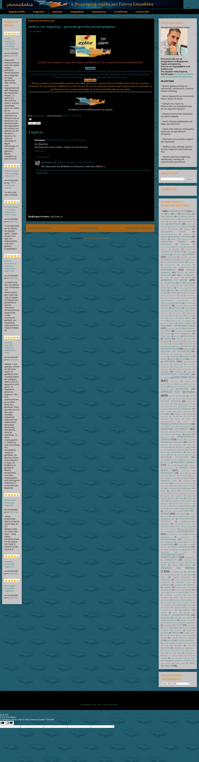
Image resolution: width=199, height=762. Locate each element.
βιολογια (183, 275)
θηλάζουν (164, 389)
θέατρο (164, 386)
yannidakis (47, 162)
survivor (164, 658)
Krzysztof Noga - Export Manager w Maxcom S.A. (11, 173)
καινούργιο (165, 406)
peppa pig (183, 648)
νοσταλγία (173, 478)
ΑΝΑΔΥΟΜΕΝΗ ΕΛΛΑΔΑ (173, 231)
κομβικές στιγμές (185, 432)
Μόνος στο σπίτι (188, 460)
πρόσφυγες (188, 526)
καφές (188, 419)
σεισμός (190, 542)
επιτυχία (164, 356)
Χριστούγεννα (184, 610)
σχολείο (188, 565)
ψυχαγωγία (165, 618)
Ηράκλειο (174, 381)
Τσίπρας (187, 590)
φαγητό (176, 597)
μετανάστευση (176, 452)
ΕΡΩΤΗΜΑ (169, 361)
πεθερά (163, 501)
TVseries (174, 661)
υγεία (183, 592)
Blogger (114, 704)
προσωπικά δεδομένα (169, 529)
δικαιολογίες (176, 313)
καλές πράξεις (166, 411)
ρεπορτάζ (184, 537)
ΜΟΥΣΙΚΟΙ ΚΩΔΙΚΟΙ (184, 462)
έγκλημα (192, 321)
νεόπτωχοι (165, 476)
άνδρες (163, 239)
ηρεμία (187, 381)
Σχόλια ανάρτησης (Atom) (96, 238)
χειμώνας (189, 608)
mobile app (167, 643)
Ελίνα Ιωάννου (189, 336)
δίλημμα (189, 313)
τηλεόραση (165, 585)
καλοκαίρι (165, 414)
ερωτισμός (165, 364)
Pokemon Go (179, 650)
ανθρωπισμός (166, 244)
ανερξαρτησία (186, 239)
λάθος (190, 442)
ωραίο (184, 618)
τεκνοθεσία (172, 575)
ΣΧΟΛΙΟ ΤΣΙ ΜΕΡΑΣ (71, 115)
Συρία (190, 562)
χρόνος (163, 612)
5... (190, 214)
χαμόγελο (189, 605)
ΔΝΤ (173, 316)
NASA (163, 645)
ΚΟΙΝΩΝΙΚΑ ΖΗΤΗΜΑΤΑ (174, 428)
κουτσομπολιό (166, 434)
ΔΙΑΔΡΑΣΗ (165, 305)
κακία (190, 406)
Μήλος (189, 452)
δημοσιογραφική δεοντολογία (174, 300)
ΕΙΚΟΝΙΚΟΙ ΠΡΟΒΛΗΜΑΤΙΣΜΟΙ (178, 325)
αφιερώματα (99, 11)
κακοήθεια (164, 409)
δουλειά (190, 316)
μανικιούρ (164, 450)
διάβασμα (178, 303)
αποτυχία (189, 252)
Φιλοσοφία (168, 602)
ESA (178, 628)
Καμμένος (178, 414)
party (175, 648)
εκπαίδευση (120, 11)
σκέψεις (170, 544)
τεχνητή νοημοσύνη (182, 577)
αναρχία (164, 237)
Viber (191, 661)
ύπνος (189, 595)
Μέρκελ (163, 452)
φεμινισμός (165, 600)
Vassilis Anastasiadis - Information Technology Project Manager (11, 43)
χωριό (175, 613)
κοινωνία (172, 427)
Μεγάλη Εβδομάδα (178, 450)
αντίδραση (179, 247)
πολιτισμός (180, 514)
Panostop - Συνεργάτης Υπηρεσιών (9, 564)
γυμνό (190, 290)
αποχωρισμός (177, 254)
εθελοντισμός (169, 323)
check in (166, 628)
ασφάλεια (191, 262)
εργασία (164, 359)
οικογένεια (187, 481)
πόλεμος (191, 508)
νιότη (165, 478)
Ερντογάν (182, 359)
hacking (189, 635)
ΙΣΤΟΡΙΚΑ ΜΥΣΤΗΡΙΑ (170, 401)
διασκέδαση (176, 308)
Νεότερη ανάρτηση (39, 228)
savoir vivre (167, 656)
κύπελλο (180, 440)
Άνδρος (174, 239)
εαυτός (163, 321)
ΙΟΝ (190, 396)
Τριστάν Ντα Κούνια (184, 587)
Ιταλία (189, 401)
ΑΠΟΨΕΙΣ (190, 254)
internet (164, 638)
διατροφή (188, 308)
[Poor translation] (9, 723)
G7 (185, 633)
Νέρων (174, 476)
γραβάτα (181, 290)
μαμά (191, 447)
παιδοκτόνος (186, 491)
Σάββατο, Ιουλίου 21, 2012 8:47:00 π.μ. (76, 162)
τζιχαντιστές (165, 582)
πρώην (169, 534)
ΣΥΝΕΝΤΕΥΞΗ (170, 560)
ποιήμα (163, 508)
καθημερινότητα (187, 404)
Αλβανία (164, 229)
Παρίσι (173, 498)
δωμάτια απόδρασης (176, 318)
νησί (193, 476)
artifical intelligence (168, 620)
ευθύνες (175, 369)
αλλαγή (175, 229)
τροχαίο (178, 590)
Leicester (185, 638)
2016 (169, 214)
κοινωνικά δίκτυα (185, 426)
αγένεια (186, 216)
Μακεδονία (183, 447)
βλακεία (192, 275)
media (179, 640)
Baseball (164, 623)
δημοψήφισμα (166, 303)
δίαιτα (189, 306)
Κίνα (186, 421)
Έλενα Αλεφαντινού (183, 333)
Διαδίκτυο (189, 303)
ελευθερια (177, 336)
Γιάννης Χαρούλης (185, 288)
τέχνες (189, 575)
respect (179, 653)
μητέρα (163, 455)
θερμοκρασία (175, 387)
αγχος (190, 219)
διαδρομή (179, 306)
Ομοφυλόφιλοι (187, 486)
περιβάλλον (188, 501)
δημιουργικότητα (169, 298)
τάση (163, 575)
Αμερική (187, 229)
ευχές (189, 372)
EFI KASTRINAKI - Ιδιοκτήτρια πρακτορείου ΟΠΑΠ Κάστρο (11, 211)
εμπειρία (57, 11)
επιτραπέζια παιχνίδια (182, 354)
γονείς (172, 290)
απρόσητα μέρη (186, 257)
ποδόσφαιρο (187, 506)
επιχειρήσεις (174, 356)
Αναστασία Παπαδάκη (180, 236)
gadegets (191, 633)
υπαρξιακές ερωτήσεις (173, 595)
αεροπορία (173, 221)
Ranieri (170, 653)
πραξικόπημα (176, 516)
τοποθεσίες (178, 585)
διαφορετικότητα (167, 311)
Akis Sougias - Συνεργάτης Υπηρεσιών (10, 588)
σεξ (162, 545)
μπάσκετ (180, 465)
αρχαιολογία (172, 260)
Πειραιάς (171, 501)
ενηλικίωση (165, 344)
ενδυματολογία (177, 341)
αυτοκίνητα (186, 265)
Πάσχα (181, 498)
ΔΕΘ (181, 293)
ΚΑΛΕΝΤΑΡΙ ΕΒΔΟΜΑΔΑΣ (181, 409)
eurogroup (165, 630)
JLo (171, 638)
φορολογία (180, 602)
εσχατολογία (178, 364)
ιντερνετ (182, 396)
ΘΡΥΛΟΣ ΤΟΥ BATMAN (178, 392)
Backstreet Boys (186, 620)
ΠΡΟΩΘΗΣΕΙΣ (187, 531)
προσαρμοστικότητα (183, 524)
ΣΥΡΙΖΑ (163, 565)
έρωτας (192, 359)
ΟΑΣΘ (188, 478)
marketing (170, 640)
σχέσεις (175, 565)
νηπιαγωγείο (183, 476)
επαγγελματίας (166, 346)
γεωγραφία (174, 285)
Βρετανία (164, 283)
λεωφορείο (177, 445)
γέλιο (180, 283)
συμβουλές (165, 552)
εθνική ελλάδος (184, 323)
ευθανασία (164, 369)
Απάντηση (39, 151)
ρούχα (171, 542)
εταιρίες (176, 367)
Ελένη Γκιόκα (166, 336)
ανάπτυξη (187, 234)
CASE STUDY (177, 625)
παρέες (189, 496)
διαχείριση (181, 311)
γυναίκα (164, 293)
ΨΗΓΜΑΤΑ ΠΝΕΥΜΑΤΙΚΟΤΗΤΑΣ (175, 615)
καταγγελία (187, 416)
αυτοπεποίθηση (184, 267)
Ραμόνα (190, 534)
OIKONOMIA (165, 648)
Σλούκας (164, 547)
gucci (181, 635)
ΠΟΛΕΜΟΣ (181, 508)
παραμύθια (179, 496)
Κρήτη (178, 434)
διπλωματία (165, 316)
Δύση (163, 318)
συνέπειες (187, 560)
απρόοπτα (171, 257)
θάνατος (189, 384)
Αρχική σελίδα (16, 11)
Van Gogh (182, 661)
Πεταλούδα (165, 506)
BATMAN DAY (174, 623)
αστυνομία (180, 262)
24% (185, 214)
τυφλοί (163, 592)
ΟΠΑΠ (169, 488)
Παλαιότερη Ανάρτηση (138, 228)
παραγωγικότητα (188, 493)
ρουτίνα (164, 542)
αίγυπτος (164, 227)
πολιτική (175, 511)
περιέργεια (164, 503)
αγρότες (183, 219)
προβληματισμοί (167, 519)
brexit (192, 623)
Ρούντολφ (187, 539)
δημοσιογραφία (186, 298)
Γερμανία (188, 283)
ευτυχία (178, 372)
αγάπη (171, 216)
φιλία (186, 600)
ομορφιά (175, 486)
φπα (190, 602)
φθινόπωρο (176, 600)
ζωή (168, 377)
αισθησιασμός (175, 227)
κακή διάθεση (178, 406)
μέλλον (190, 450)
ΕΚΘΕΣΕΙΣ (179, 331)
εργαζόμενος (187, 356)
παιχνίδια (164, 493)
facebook (164, 633)
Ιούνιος (178, 399)
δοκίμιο (181, 316)
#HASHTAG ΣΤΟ (177, 211)
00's (193, 211)
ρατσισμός (165, 537)
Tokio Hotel (174, 658)
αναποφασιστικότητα (169, 234)
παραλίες (167, 496)
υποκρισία (164, 597)
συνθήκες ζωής (166, 562)
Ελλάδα (167, 338)
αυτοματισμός (166, 267)
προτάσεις (164, 532)
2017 (175, 214)
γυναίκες (173, 293)
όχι (181, 488)
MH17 (193, 640)
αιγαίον (189, 224)
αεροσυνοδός (186, 221)
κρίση (188, 434)
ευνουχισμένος (186, 369)
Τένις (181, 575)
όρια (176, 488)
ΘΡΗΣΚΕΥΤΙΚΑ (182, 389)
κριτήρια (164, 437)
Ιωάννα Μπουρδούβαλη (169, 404)
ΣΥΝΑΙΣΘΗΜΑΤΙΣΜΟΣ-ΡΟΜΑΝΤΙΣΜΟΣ (173, 556)
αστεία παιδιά (168, 262)
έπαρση (177, 346)
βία (176, 275)
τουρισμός (190, 585)
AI (191, 618)
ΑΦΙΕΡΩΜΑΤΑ (168, 269)
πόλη (166, 511)
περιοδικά (176, 503)
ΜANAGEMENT (167, 473)
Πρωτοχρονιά (179, 534)
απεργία (176, 249)
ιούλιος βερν (166, 399)
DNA (172, 628)
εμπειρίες (164, 341)
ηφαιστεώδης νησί (168, 384)
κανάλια (189, 414)
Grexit (172, 635)
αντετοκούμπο (166, 247)
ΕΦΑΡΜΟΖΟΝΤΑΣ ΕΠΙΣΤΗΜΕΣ (175, 374)
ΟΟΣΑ (163, 488)
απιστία (188, 249)
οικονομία (165, 483)
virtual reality (180, 663)
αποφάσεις (165, 254)
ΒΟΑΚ (167, 278)
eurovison (177, 630)
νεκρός (189, 473)
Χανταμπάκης (165, 608)
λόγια (189, 445)
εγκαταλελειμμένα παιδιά (177, 321)
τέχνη (163, 577)
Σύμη (185, 552)
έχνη (162, 378)
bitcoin (184, 623)
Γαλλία (172, 283)
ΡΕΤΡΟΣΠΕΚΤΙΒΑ (168, 539)
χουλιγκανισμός (167, 610)
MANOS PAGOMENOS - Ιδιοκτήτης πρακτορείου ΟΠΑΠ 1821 (10, 266)
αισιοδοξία (188, 226)
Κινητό (163, 427)
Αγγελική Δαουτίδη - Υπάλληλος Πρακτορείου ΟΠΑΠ (10, 347)
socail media (187, 656)
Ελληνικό (179, 339)
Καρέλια (175, 416)
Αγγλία (179, 216)
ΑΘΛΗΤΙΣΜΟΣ (175, 224)
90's (165, 216)
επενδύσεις (187, 346)
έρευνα (173, 359)
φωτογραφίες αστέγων (169, 605)
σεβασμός (180, 542)
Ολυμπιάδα (188, 483)
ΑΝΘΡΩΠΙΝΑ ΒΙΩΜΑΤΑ (173, 241)
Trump (165, 660)
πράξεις (165, 516)
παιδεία (188, 488)
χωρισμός (187, 613)
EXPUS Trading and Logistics (10, 185)
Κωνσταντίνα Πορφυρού (172, 442)
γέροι (163, 285)
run (193, 653)
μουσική (166, 462)
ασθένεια (183, 260)
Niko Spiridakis (175, 645)
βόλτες (177, 278)
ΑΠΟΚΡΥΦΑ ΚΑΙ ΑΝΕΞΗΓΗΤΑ (172, 252)
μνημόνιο (180, 455)
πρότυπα (174, 532)
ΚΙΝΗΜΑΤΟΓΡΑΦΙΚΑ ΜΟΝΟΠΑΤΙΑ (176, 424)
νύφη (182, 478)
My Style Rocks (186, 643)
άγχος (163, 221)
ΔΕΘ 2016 (189, 293)
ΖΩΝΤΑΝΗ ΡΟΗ (184, 377)
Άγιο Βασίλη (172, 219)
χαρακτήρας (178, 608)
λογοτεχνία (165, 447)
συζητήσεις (188, 550)
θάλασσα (180, 384)
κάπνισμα (164, 416)
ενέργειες (189, 341)
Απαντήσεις (43, 157)
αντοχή (189, 247)
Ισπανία (189, 399)
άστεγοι (192, 260)
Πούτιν (192, 514)
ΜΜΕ (171, 455)
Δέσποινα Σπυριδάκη (168, 295)
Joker (177, 638)
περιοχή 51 (187, 503)
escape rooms (187, 628)
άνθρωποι (185, 244)
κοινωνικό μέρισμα (168, 432)
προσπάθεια (165, 526)
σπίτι (163, 550)
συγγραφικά (77, 11)
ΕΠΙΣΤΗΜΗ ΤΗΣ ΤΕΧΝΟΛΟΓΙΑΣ (175, 351)
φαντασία (187, 597)
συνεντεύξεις (190, 557)
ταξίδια (189, 572)
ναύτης (181, 473)
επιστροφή (165, 354)
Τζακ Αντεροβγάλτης (184, 580)
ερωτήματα (188, 362)
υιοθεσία (191, 592)
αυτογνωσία (169, 265)
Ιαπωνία (172, 396)
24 (181, 214)
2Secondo (13, 55)
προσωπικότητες (186, 529)
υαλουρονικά (174, 592)
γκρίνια (163, 290)
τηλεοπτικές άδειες (183, 582)
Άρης (162, 260)
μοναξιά (164, 460)
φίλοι (193, 600)
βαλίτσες (180, 273)
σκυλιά (181, 545)
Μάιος (173, 447)
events (189, 630)
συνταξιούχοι (180, 562)
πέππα (179, 501)
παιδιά (173, 491)
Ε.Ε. (189, 318)
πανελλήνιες (175, 493)
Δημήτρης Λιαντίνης (187, 295)
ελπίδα (189, 339)
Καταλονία (164, 419)
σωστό (173, 572)
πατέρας (190, 498)
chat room (191, 625)
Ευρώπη (164, 371)
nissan (189, 645)
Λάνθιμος (164, 445)
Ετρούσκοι (188, 367)
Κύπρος (189, 440)
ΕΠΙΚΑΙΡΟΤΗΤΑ (169, 348)
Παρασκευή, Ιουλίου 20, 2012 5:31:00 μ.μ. (66, 140)
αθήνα (163, 224)
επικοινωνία (142, 11)
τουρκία (167, 587)
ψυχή (176, 618)
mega (186, 640)
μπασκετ (170, 465)
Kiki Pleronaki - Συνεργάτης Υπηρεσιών (10, 502)
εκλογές (189, 331)
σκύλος (189, 545)
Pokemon (167, 650)
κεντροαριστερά (167, 421)
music (176, 643)
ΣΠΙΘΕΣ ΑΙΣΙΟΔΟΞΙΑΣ (180, 547)
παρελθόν (164, 498)
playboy (192, 648)
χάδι (181, 605)
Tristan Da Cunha (188, 658)
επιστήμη (187, 349)
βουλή (188, 277)
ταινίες (181, 572)
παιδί (163, 491)
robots (187, 653)
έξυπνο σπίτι (187, 344)
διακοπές (164, 308)
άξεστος (164, 249)
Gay (165, 635)
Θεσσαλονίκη (187, 387)
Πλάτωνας (175, 506)
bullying (166, 625)
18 (164, 214)
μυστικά (186, 471)
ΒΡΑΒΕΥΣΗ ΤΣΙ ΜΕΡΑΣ (174, 280)
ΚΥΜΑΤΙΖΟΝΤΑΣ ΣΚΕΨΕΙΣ (178, 438)
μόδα (190, 455)
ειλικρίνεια (171, 329)
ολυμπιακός (165, 486)
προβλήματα (188, 516)
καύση (177, 419)
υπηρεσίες (38, 11)
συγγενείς (178, 550)
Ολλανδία (176, 483)
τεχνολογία (165, 580)
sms (177, 656)
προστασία (177, 526)
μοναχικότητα (174, 460)
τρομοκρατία (166, 590)
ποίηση (172, 508)
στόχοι (169, 550)
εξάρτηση (175, 344)
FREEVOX (175, 632)
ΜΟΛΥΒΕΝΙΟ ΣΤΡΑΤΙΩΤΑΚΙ (174, 457)
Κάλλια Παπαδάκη (184, 411)
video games (166, 663)
